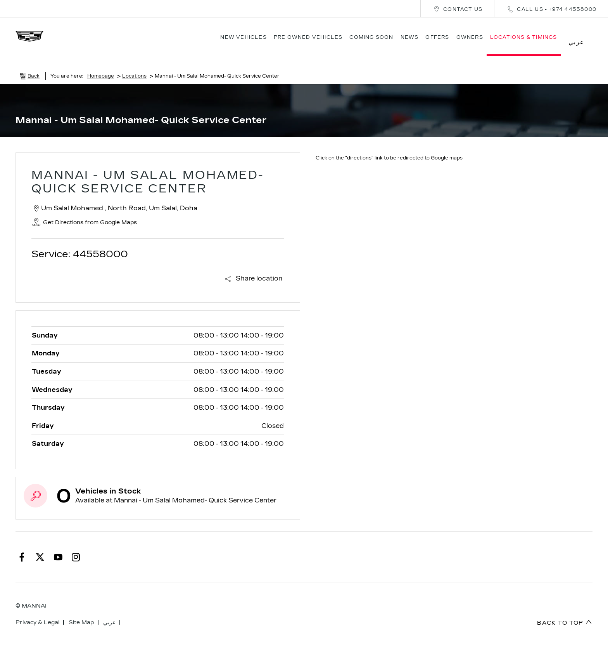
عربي (109, 611)
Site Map (81, 611)
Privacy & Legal (37, 611)
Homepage (100, 64)
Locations (134, 64)
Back (34, 64)
